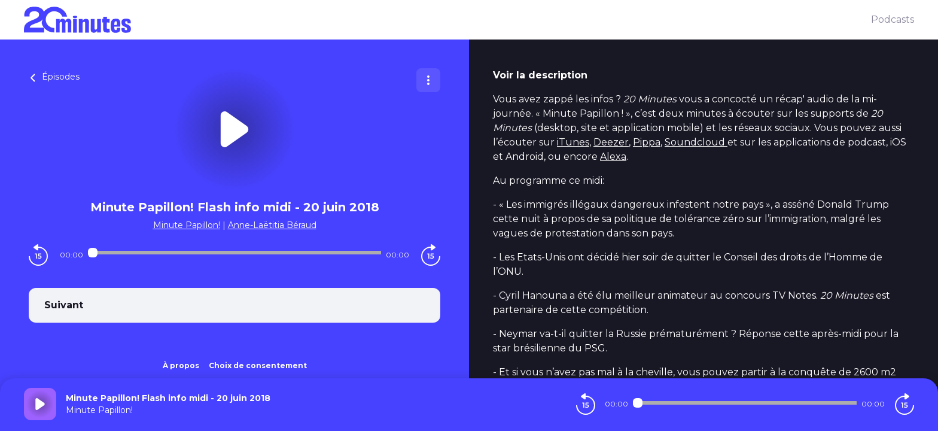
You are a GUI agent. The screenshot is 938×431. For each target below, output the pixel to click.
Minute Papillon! (186, 225)
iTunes (573, 142)
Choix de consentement (258, 365)
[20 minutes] (447, 19)
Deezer (611, 142)
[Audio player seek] (234, 253)
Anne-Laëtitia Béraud (272, 225)
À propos (181, 365)
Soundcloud (696, 142)
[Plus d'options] (428, 80)
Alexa (613, 156)
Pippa (646, 142)
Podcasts (892, 19)
